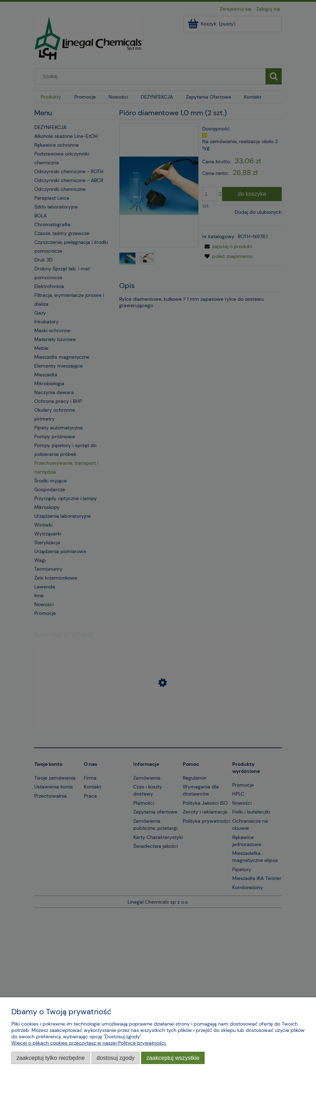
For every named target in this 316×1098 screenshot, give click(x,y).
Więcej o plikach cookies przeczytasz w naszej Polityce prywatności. (88, 1043)
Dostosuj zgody (115, 1058)
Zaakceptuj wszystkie (172, 1058)
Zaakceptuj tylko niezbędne (51, 1058)
